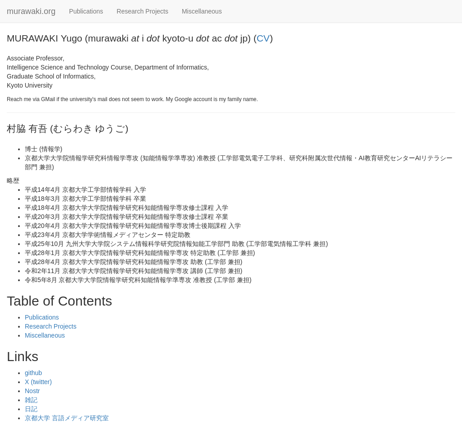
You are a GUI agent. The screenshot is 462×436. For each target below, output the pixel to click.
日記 (31, 409)
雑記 (31, 400)
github (33, 372)
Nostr (32, 390)
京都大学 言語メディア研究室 (67, 418)
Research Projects (142, 11)
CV (263, 38)
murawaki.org (31, 11)
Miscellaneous (202, 11)
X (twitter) (38, 381)
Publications (86, 11)
